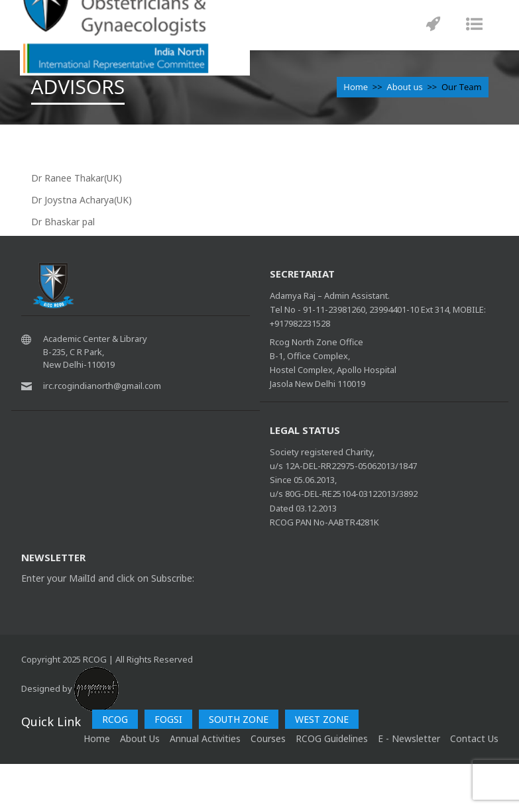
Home (355, 87)
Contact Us (474, 738)
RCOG (115, 719)
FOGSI (168, 719)
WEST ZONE (322, 719)
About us (404, 87)
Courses (268, 738)
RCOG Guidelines (332, 738)
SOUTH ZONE (238, 719)
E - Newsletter (409, 738)
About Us (140, 738)
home (97, 738)
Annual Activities (205, 738)
